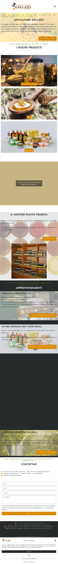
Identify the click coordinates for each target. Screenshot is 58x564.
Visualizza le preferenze (29, 558)
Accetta (29, 551)
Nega (29, 555)
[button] (55, 540)
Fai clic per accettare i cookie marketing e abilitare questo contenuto (29, 183)
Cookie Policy (25, 561)
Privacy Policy (31, 561)
